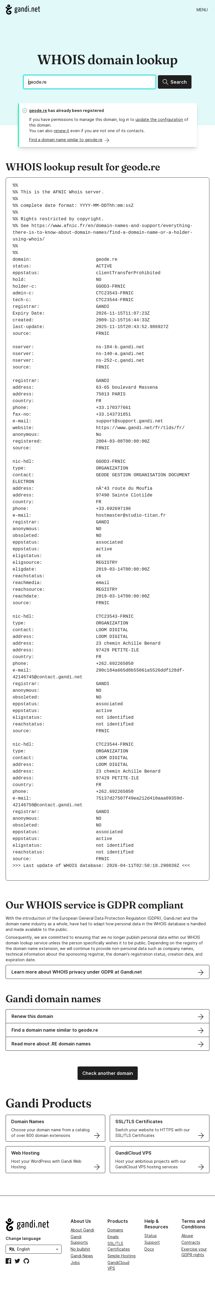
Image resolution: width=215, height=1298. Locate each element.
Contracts (190, 1242)
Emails (113, 1236)
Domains (115, 1230)
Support (152, 1242)
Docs (149, 1249)
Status (150, 1235)
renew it (61, 130)
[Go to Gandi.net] (23, 9)
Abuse (187, 1235)
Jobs (75, 1262)
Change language (23, 1238)
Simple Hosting (121, 1255)
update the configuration (159, 119)
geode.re (38, 110)
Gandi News (82, 1255)
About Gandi (82, 1230)
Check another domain (107, 1073)
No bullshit (80, 1249)
